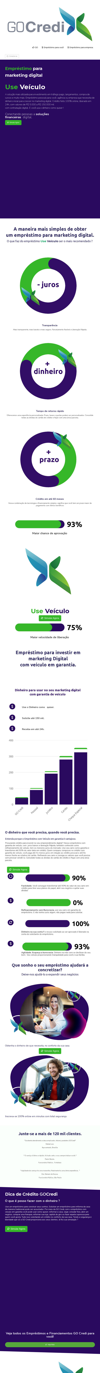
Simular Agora (13, 122)
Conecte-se (12, 56)
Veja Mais (50, 1345)
